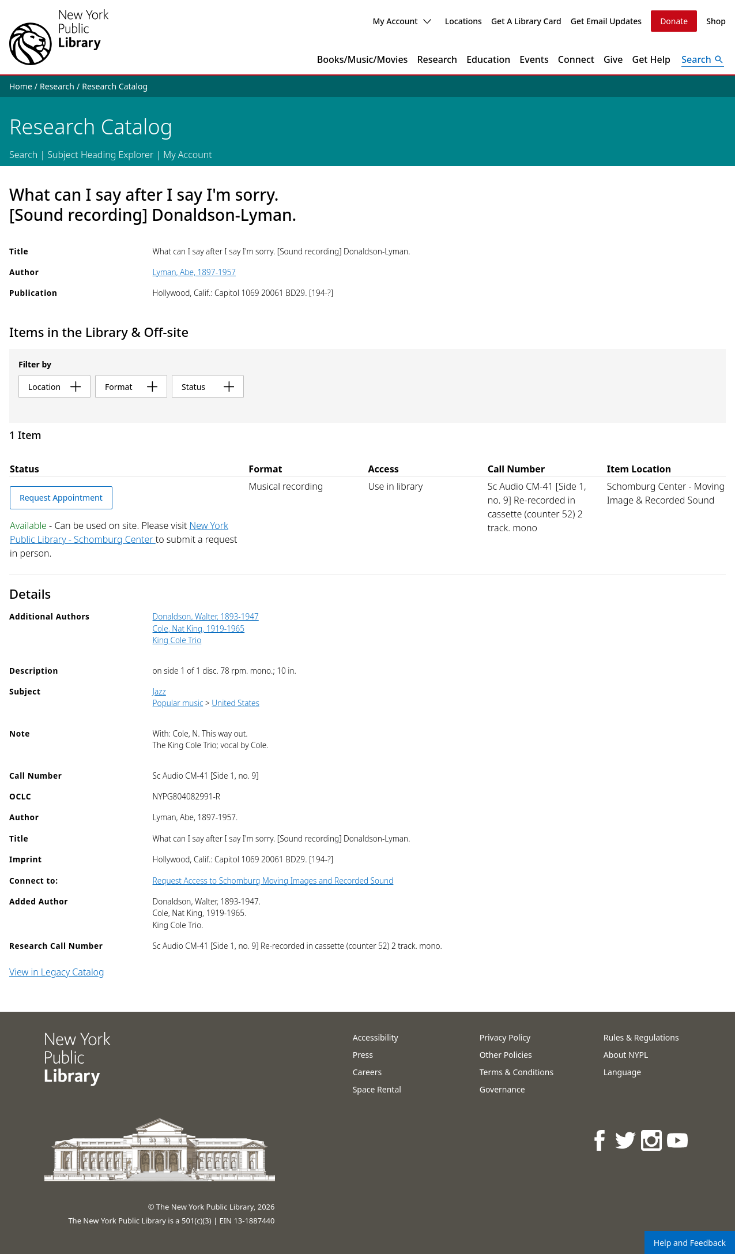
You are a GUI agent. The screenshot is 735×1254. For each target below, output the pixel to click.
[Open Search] (703, 59)
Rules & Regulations (641, 1037)
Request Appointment (61, 497)
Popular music (178, 702)
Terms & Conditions (517, 1072)
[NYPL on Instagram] (652, 1140)
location (54, 386)
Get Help (651, 59)
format (131, 386)
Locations (463, 21)
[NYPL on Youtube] (678, 1140)
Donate (674, 21)
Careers (367, 1072)
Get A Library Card (526, 21)
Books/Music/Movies (362, 59)
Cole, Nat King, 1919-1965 (199, 628)
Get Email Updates (606, 21)
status (208, 386)
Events (533, 59)
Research (437, 59)
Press (363, 1054)
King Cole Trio (177, 639)
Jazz (159, 691)
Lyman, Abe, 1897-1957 (194, 271)
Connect (576, 59)
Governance (502, 1089)
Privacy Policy (505, 1037)
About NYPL (626, 1054)
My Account (401, 21)
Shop (716, 21)
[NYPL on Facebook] (600, 1140)
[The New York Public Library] (58, 37)
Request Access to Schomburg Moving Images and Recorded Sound (273, 880)
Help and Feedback (690, 1242)
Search (23, 154)
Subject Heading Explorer (100, 154)
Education (488, 59)
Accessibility (375, 1037)
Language (622, 1072)
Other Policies (506, 1054)
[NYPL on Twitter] (626, 1140)
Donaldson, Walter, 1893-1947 (206, 616)
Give (613, 59)
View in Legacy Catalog (56, 972)
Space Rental (377, 1089)
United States (235, 702)
